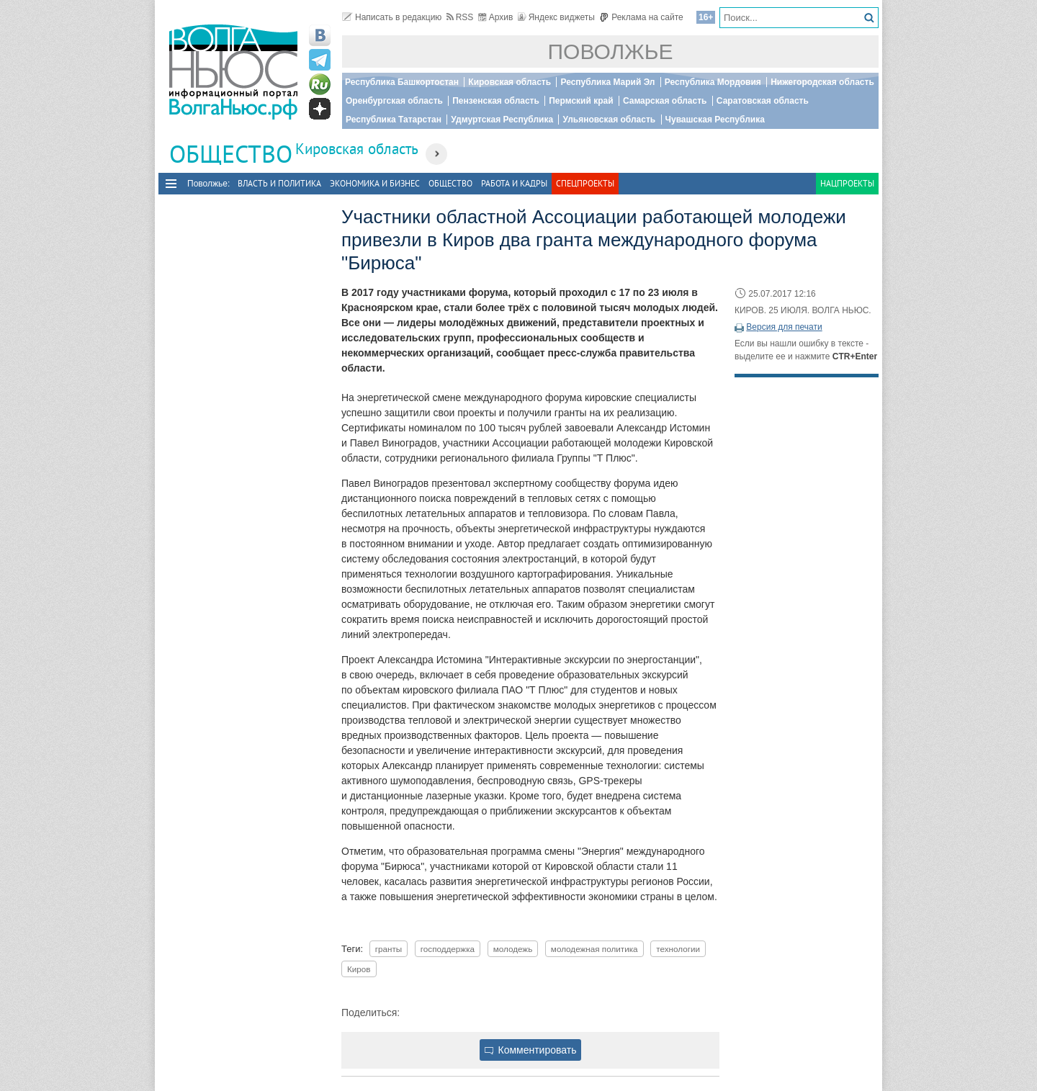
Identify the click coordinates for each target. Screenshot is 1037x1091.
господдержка (448, 948)
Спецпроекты (585, 183)
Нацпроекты (847, 183)
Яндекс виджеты (556, 17)
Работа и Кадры (514, 183)
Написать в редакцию (391, 17)
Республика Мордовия (713, 82)
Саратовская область (763, 101)
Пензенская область (495, 101)
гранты (388, 948)
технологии (678, 948)
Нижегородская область (822, 82)
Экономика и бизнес (375, 183)
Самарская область (665, 101)
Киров (359, 969)
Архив (495, 17)
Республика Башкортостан (402, 82)
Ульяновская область (608, 120)
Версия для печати (784, 327)
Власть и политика (279, 183)
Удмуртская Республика (502, 120)
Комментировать (531, 1050)
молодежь (513, 948)
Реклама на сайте (641, 17)
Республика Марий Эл (607, 82)
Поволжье (610, 51)
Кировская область (509, 82)
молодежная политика (594, 948)
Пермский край (581, 101)
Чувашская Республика (715, 120)
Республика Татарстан (393, 120)
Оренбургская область (394, 101)
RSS (460, 17)
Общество (450, 183)
